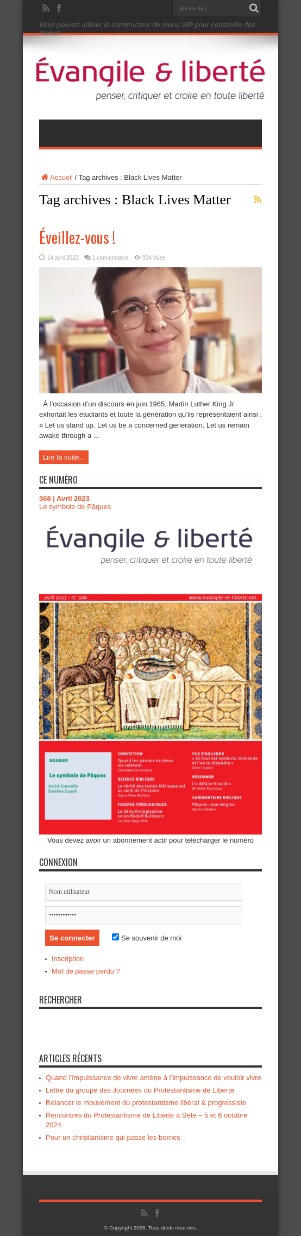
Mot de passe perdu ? (86, 971)
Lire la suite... (64, 457)
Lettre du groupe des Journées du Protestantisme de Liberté (140, 1090)
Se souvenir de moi (146, 938)
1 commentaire (110, 258)
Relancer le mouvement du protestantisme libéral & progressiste (146, 1103)
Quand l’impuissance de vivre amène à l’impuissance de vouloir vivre (153, 1078)
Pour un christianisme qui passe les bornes (113, 1137)
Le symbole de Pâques (75, 507)
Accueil (56, 177)
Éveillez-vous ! (77, 237)
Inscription (68, 959)
